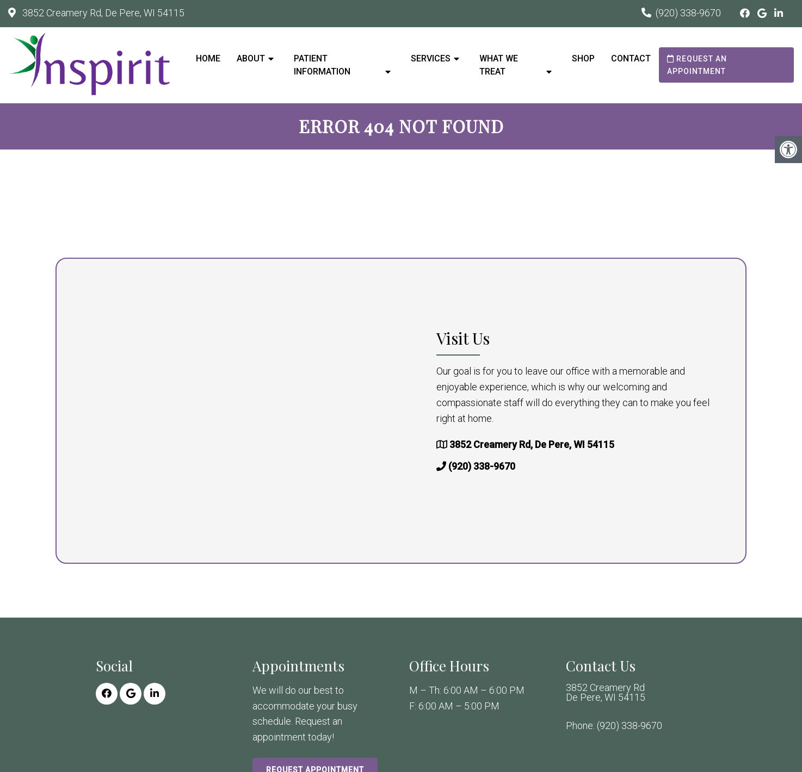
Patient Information (322, 65)
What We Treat (498, 65)
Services (431, 58)
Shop (583, 58)
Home (208, 58)
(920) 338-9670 (688, 12)
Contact (631, 58)
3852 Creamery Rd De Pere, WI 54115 (605, 692)
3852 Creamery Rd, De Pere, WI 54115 (102, 12)
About (251, 58)
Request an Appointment (697, 64)
